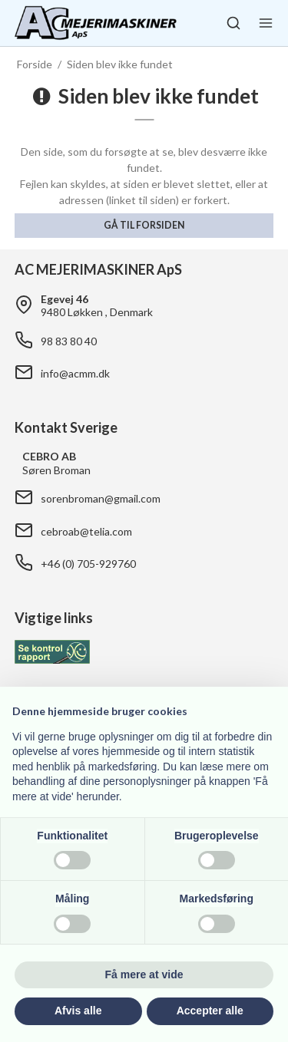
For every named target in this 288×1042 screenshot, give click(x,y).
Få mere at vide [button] (144, 974)
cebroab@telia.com (86, 531)
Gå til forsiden (144, 225)
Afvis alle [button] (78, 1010)
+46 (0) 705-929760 (88, 563)
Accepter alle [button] (210, 1010)
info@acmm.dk (75, 373)
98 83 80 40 (69, 341)
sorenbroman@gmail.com (101, 498)
